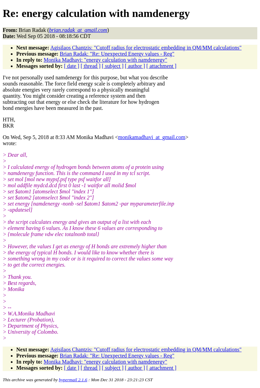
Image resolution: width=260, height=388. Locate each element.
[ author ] (135, 66)
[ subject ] (113, 66)
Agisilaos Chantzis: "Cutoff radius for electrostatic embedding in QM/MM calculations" (145, 48)
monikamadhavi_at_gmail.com (152, 137)
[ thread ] (91, 66)
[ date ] (71, 66)
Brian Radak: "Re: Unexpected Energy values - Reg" (117, 54)
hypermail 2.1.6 (73, 379)
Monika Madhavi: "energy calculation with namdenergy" (105, 60)
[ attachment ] (161, 66)
